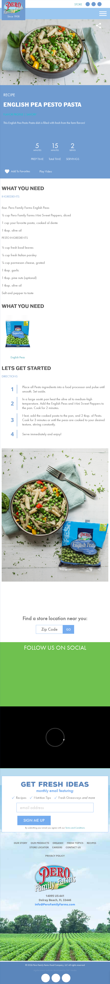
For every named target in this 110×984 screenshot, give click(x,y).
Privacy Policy (55, 855)
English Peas (18, 357)
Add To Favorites (20, 171)
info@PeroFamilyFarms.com (55, 904)
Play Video (45, 171)
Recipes (91, 843)
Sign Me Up (34, 820)
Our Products (40, 843)
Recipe (9, 94)
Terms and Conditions (75, 827)
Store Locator (39, 847)
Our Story (20, 843)
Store (78, 4)
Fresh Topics (75, 843)
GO (68, 629)
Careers (57, 847)
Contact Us (73, 847)
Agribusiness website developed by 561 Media (55, 970)
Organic (58, 843)
